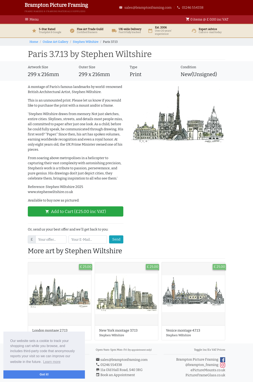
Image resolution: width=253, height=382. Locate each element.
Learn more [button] (51, 362)
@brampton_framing (205, 365)
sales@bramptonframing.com (145, 8)
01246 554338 (190, 8)
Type (133, 67)
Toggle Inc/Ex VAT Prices (209, 349)
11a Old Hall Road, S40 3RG (119, 370)
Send (116, 239)
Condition (188, 67)
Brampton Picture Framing (200, 359)
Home (34, 42)
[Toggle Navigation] (33, 19)
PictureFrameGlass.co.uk (205, 375)
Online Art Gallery (55, 42)
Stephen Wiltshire (85, 42)
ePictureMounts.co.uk (208, 370)
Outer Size (87, 67)
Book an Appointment (115, 375)
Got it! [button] (44, 374)
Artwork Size (38, 67)
